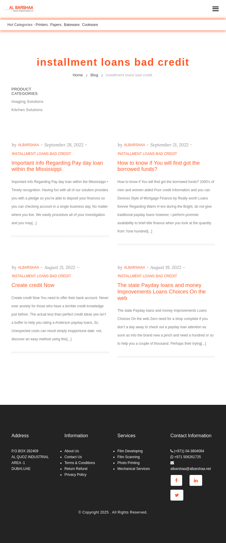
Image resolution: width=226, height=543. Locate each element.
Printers (42, 25)
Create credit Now (32, 285)
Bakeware (71, 25)
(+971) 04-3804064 (187, 451)
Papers (56, 25)
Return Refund (75, 469)
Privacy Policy (75, 475)
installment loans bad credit (41, 154)
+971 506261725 (185, 457)
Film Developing (130, 451)
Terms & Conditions (79, 463)
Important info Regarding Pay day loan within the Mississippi (57, 166)
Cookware (90, 25)
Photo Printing (128, 463)
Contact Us (73, 457)
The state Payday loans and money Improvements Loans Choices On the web (161, 291)
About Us (71, 451)
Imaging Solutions (27, 101)
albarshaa (28, 145)
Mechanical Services (133, 469)
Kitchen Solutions (27, 110)
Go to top (221, 271)
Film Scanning (128, 457)
